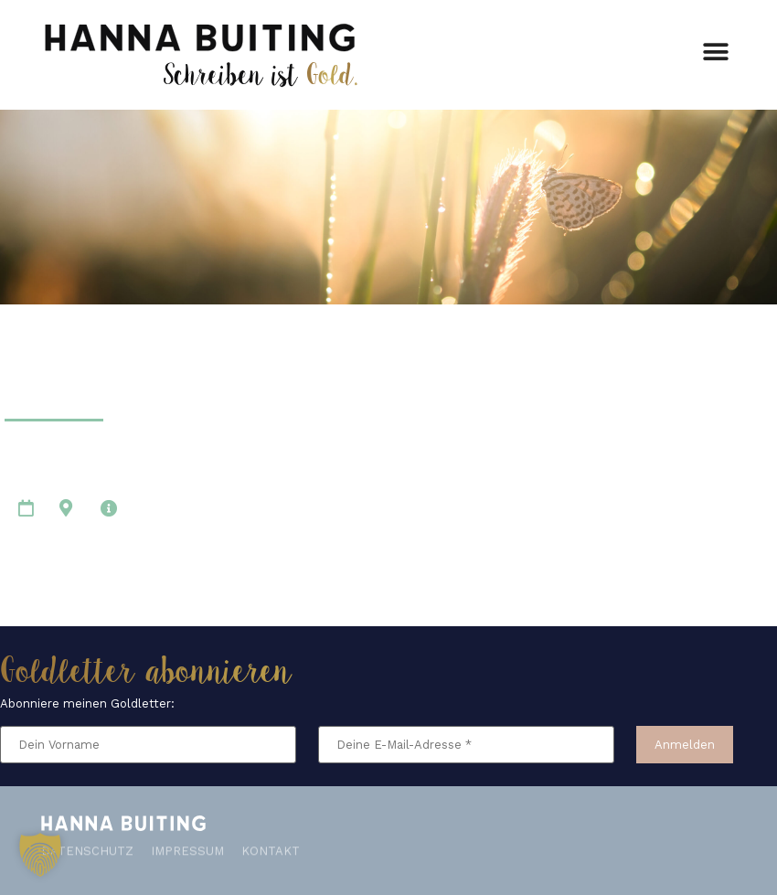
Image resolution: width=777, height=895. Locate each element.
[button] (715, 48)
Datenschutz (87, 847)
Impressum (187, 847)
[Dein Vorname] (148, 744)
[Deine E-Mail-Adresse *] (466, 744)
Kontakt (270, 847)
